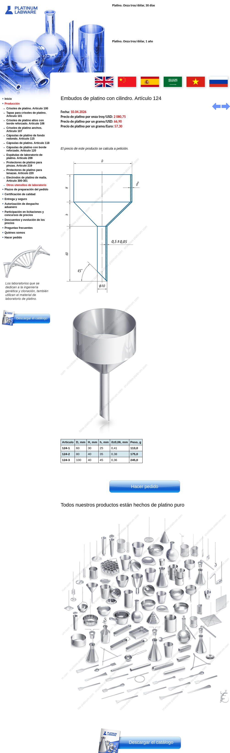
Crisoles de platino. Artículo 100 (27, 108)
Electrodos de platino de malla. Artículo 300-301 (26, 179)
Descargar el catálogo (31, 318)
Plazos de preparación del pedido (26, 189)
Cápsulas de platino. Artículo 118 (27, 143)
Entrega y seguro (16, 199)
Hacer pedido (13, 237)
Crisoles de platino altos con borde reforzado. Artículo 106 (25, 122)
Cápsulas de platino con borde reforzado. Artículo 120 (26, 149)
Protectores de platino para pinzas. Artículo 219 (24, 164)
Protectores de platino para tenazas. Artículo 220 (24, 171)
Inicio (8, 98)
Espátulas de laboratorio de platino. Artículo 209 (24, 156)
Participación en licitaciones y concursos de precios (24, 213)
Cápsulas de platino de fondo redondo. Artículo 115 (25, 137)
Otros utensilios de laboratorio (26, 185)
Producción (12, 103)
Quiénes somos (15, 232)
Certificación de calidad (20, 194)
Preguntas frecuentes (19, 227)
